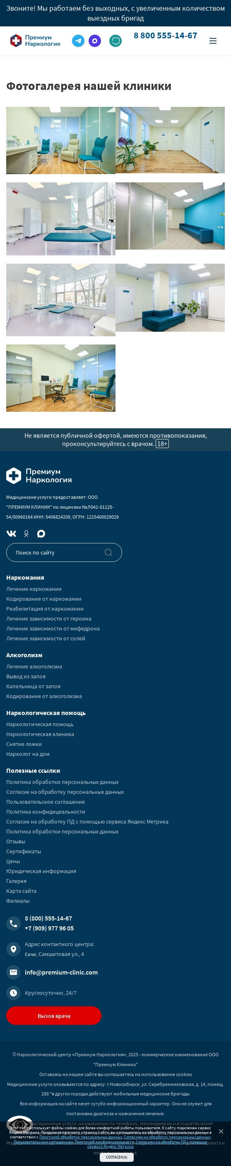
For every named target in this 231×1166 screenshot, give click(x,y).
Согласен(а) (117, 1157)
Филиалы (17, 900)
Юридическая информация (41, 871)
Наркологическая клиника (40, 734)
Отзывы (15, 841)
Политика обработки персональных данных (62, 782)
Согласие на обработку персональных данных (65, 791)
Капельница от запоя (33, 686)
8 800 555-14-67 (165, 35)
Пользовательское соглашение (45, 801)
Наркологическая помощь (40, 724)
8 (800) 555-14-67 (48, 918)
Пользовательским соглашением (43, 1142)
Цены (13, 861)
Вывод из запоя (26, 676)
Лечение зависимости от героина (48, 618)
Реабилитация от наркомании (45, 608)
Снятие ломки (24, 744)
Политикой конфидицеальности (104, 1142)
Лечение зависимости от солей (45, 638)
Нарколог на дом (28, 754)
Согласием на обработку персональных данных (167, 1137)
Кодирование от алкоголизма (44, 696)
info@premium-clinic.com (61, 972)
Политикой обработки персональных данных (80, 1137)
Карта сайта (21, 891)
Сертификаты (23, 851)
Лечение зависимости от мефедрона (53, 628)
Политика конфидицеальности (45, 811)
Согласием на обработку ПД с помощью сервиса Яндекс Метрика (147, 1144)
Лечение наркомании (34, 588)
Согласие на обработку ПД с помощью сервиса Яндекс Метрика (87, 821)
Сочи (30, 954)
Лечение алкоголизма (34, 666)
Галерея (16, 881)
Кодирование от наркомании (44, 598)
